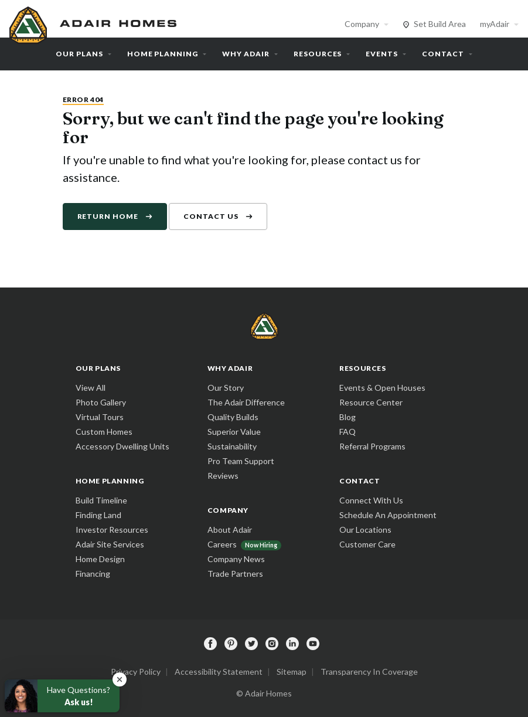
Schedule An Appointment (388, 515)
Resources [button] (318, 53)
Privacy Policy (136, 672)
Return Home (108, 216)
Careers (222, 544)
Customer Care (367, 544)
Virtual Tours (100, 417)
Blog (347, 417)
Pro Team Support (240, 461)
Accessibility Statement (219, 672)
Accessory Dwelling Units (122, 446)
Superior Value (234, 432)
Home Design (100, 559)
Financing (93, 574)
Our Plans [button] (79, 53)
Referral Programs (372, 446)
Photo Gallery (101, 402)
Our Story (225, 388)
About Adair (229, 530)
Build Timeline (101, 500)
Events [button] (382, 53)
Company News (236, 559)
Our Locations (365, 530)
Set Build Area (440, 24)
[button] (120, 679)
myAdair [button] (494, 24)
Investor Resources (112, 530)
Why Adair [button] (246, 53)
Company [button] (362, 24)
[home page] (94, 23)
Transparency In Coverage (369, 672)
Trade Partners (235, 574)
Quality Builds (232, 417)
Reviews (223, 476)
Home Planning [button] (162, 53)
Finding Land (98, 515)
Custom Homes (104, 432)
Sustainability (232, 446)
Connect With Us (371, 500)
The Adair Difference (246, 402)
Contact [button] (443, 53)
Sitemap (291, 672)
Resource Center (371, 402)
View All (90, 388)
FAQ (347, 432)
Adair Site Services (110, 544)
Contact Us (211, 216)
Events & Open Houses (382, 388)
